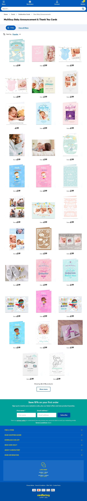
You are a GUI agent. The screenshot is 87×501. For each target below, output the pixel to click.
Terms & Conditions (40, 485)
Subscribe (63, 415)
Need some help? (11, 445)
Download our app (12, 440)
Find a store (9, 430)
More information (12, 455)
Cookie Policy (56, 485)
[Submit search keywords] (84, 9)
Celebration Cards (24, 14)
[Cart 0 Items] (83, 3)
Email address (42, 410)
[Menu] (3, 3)
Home (6, 14)
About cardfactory (12, 450)
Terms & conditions (41, 423)
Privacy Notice (30, 485)
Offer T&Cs (49, 485)
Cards (13, 14)
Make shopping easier (13, 435)
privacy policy (21, 420)
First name (21, 410)
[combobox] (41, 9)
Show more (43, 389)
